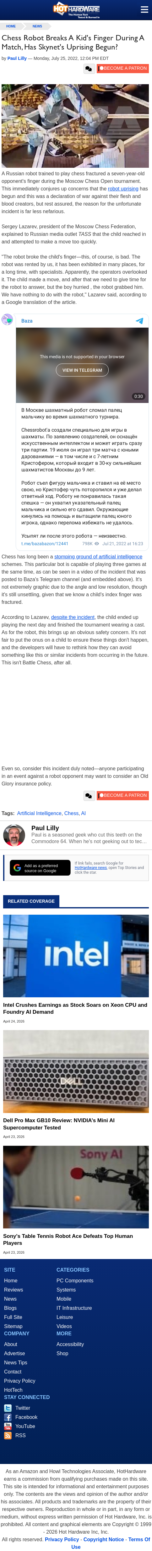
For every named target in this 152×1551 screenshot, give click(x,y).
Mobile (64, 1299)
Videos (64, 1326)
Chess (71, 813)
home (11, 26)
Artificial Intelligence (39, 813)
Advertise (14, 1353)
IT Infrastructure (74, 1308)
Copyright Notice (104, 1539)
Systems (66, 1289)
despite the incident (73, 617)
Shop (62, 1353)
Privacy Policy (19, 1381)
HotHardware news (91, 868)
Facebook (26, 1417)
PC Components (75, 1280)
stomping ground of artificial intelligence (98, 556)
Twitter (22, 1408)
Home (11, 1280)
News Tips (15, 1362)
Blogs (10, 1308)
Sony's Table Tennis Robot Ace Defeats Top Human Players (68, 1239)
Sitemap (13, 1326)
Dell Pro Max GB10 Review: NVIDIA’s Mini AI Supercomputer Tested (59, 1123)
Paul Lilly (45, 828)
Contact (12, 1371)
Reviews (13, 1289)
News (37, 26)
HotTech (13, 1390)
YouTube (25, 1426)
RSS (20, 1435)
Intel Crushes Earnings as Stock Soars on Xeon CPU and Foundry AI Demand (75, 1008)
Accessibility (70, 1344)
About (10, 1344)
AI (83, 813)
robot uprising (123, 188)
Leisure (65, 1317)
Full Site (13, 1317)
